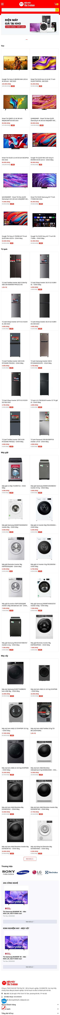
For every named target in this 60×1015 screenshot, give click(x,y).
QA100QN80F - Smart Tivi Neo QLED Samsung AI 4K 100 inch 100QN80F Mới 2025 (15, 199)
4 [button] (33, 39)
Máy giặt (4, 452)
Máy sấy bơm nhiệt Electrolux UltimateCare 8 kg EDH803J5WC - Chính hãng (44, 770)
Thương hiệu (7, 866)
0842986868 (18, 997)
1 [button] (26, 39)
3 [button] (31, 39)
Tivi (2, 46)
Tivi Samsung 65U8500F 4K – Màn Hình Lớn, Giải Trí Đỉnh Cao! (14, 912)
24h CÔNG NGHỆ (10, 883)
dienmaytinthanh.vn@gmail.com (19, 1000)
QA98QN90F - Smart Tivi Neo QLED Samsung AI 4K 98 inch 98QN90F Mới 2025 (43, 120)
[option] (30, 24)
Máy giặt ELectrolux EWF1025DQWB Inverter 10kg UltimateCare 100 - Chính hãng (14, 605)
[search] (57, 10)
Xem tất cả (30, 859)
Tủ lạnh (4, 249)
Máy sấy (4, 656)
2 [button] (29, 39)
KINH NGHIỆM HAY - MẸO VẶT (16, 928)
